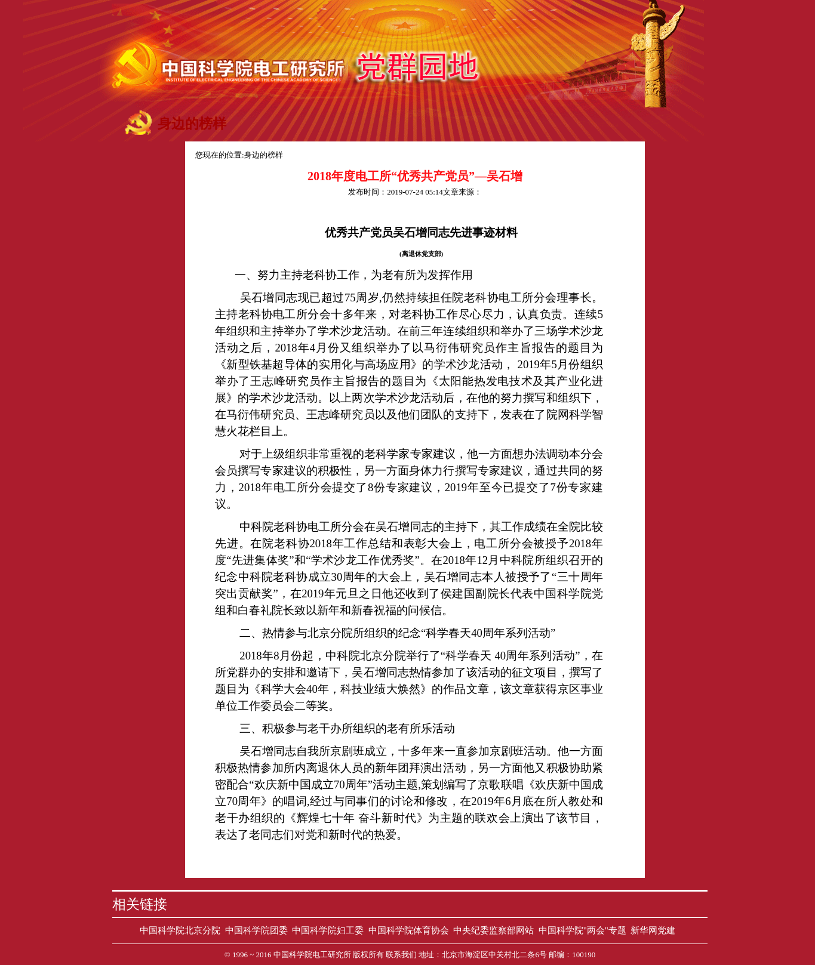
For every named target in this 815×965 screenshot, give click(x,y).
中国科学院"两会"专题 (582, 930)
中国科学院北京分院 (180, 930)
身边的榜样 (263, 154)
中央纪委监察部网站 (493, 930)
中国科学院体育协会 (408, 930)
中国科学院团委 (256, 930)
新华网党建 (653, 930)
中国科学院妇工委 (328, 930)
